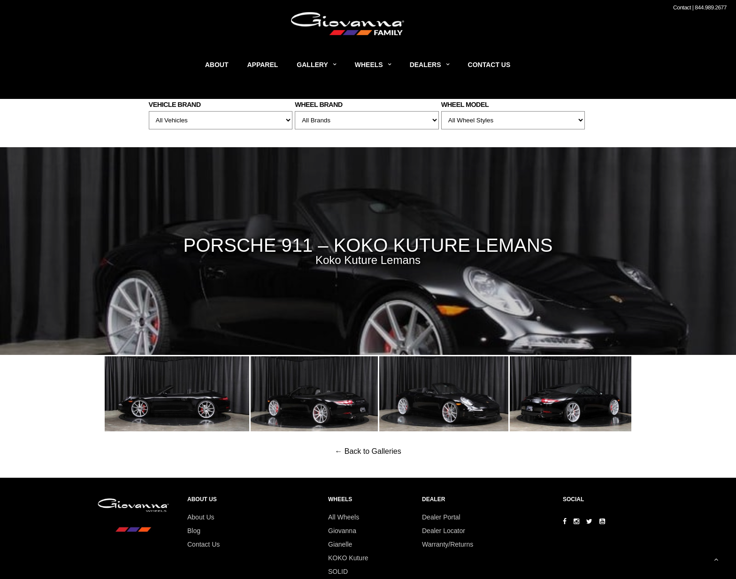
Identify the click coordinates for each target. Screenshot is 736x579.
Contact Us (489, 64)
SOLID (338, 571)
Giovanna (342, 530)
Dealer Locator (443, 530)
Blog (193, 530)
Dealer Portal (441, 517)
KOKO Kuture (348, 558)
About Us (201, 517)
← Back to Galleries (368, 451)
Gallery (312, 64)
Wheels (369, 64)
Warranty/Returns (447, 544)
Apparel (262, 64)
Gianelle (340, 544)
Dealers (425, 64)
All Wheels (343, 517)
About (217, 64)
